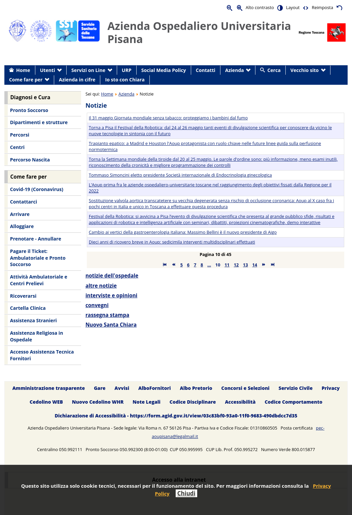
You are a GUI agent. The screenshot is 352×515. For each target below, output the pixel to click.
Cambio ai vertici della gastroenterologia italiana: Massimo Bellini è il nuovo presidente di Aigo (183, 232)
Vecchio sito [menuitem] (304, 70)
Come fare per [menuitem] (25, 79)
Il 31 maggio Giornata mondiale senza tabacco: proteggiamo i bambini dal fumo (168, 118)
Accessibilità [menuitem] (240, 402)
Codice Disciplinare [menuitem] (193, 402)
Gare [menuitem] (100, 388)
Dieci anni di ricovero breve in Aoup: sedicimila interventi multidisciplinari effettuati (172, 242)
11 (227, 265)
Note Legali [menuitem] (147, 402)
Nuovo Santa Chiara (111, 324)
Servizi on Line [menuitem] (88, 70)
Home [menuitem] (23, 70)
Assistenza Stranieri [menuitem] (33, 320)
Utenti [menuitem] (47, 70)
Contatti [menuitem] (205, 70)
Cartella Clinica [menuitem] (28, 308)
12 (236, 265)
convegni (97, 305)
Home (107, 94)
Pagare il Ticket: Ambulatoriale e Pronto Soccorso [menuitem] (38, 257)
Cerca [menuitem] (274, 70)
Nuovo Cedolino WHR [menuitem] (98, 402)
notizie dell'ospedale (111, 275)
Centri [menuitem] (17, 147)
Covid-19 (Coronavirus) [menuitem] (36, 189)
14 (254, 265)
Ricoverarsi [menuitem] (23, 296)
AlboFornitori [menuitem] (154, 388)
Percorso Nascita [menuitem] (30, 159)
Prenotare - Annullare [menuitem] (35, 238)
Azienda (126, 94)
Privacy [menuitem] (331, 388)
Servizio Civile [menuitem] (296, 388)
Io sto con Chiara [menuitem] (125, 79)
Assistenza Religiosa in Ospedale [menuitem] (36, 336)
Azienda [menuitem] (234, 70)
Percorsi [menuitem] (19, 135)
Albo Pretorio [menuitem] (196, 388)
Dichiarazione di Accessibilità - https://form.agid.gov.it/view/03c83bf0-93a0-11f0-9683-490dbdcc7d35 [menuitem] (176, 415)
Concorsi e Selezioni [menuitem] (245, 388)
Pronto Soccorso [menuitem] (29, 110)
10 (217, 265)
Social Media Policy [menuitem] (163, 70)
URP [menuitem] (127, 70)
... (209, 265)
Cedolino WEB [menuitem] (46, 402)
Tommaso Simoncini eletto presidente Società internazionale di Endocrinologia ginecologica (180, 175)
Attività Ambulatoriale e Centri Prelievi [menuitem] (38, 280)
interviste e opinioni (111, 295)
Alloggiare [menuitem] (22, 226)
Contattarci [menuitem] (23, 201)
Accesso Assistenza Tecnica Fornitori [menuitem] (42, 355)
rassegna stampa (107, 315)
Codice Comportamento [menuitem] (293, 402)
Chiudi (186, 493)
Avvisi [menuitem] (121, 388)
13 (245, 265)
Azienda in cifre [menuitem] (77, 79)
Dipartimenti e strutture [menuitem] (39, 122)
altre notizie (101, 285)
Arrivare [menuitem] (20, 214)
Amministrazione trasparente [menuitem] (48, 388)
